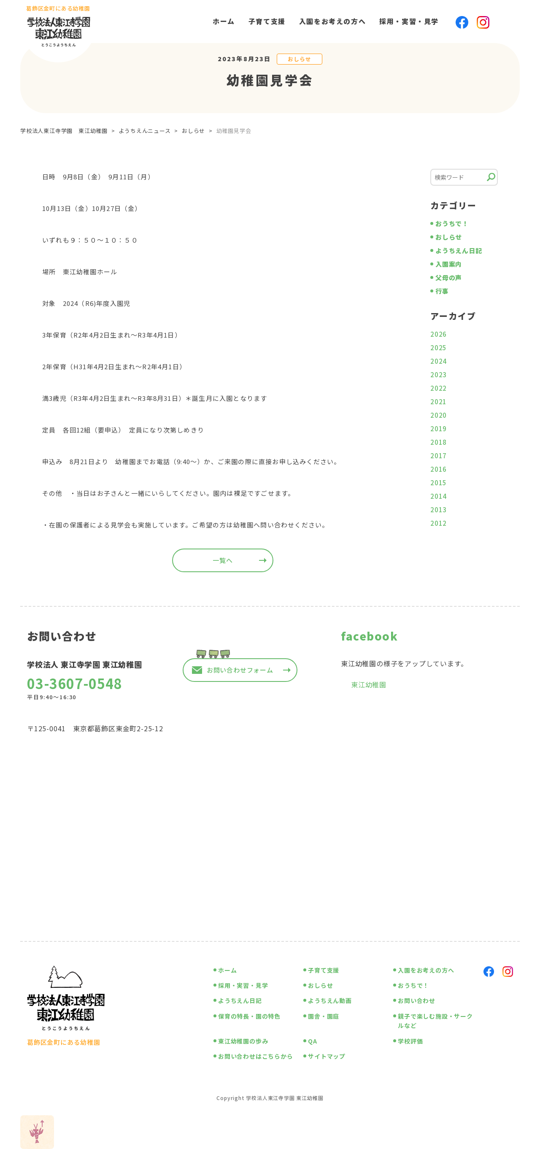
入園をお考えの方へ (332, 21)
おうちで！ (452, 223)
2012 (438, 523)
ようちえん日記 (458, 250)
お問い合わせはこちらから (255, 1056)
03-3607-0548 (74, 683)
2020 (438, 415)
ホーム (224, 21)
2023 (438, 374)
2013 (438, 509)
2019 (438, 428)
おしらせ (299, 59)
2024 (438, 361)
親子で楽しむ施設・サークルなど (435, 1021)
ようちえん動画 (330, 1000)
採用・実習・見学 (409, 21)
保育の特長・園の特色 (249, 1016)
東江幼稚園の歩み (243, 1041)
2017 (438, 455)
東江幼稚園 (368, 684)
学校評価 (410, 1041)
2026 (438, 334)
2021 (438, 401)
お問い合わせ (416, 1000)
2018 (438, 442)
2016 (438, 469)
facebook (369, 635)
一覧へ (222, 560)
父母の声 (448, 277)
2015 (438, 482)
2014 (438, 496)
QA (312, 1041)
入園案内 (448, 264)
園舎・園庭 (323, 1016)
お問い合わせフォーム (240, 669)
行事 (442, 291)
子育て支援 (267, 21)
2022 (438, 388)
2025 (438, 347)
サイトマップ (327, 1056)
